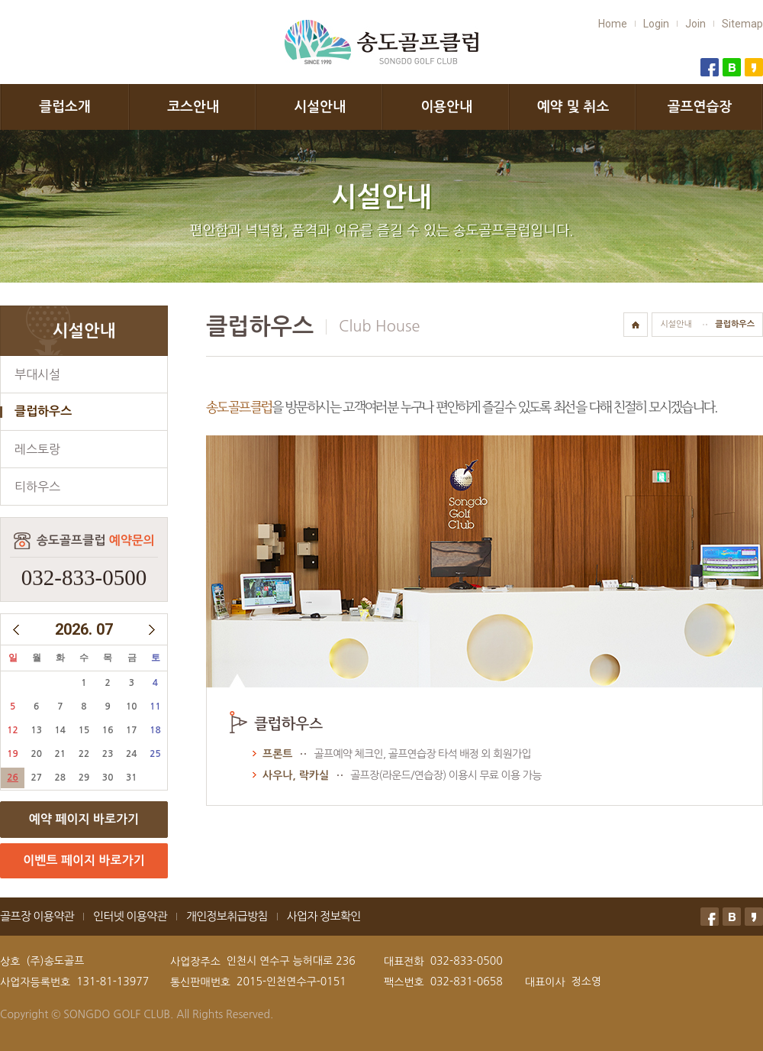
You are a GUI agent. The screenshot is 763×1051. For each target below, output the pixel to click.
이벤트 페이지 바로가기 (83, 860)
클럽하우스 (43, 411)
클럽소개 (65, 107)
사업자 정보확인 (324, 916)
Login (656, 24)
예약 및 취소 (573, 107)
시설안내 (320, 107)
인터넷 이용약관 (130, 916)
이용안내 (446, 107)
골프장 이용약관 (37, 916)
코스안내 (193, 107)
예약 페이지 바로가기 (84, 819)
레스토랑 (37, 449)
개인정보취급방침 (227, 916)
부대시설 (37, 374)
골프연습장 (700, 107)
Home (612, 24)
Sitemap (742, 24)
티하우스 (37, 486)
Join (695, 24)
